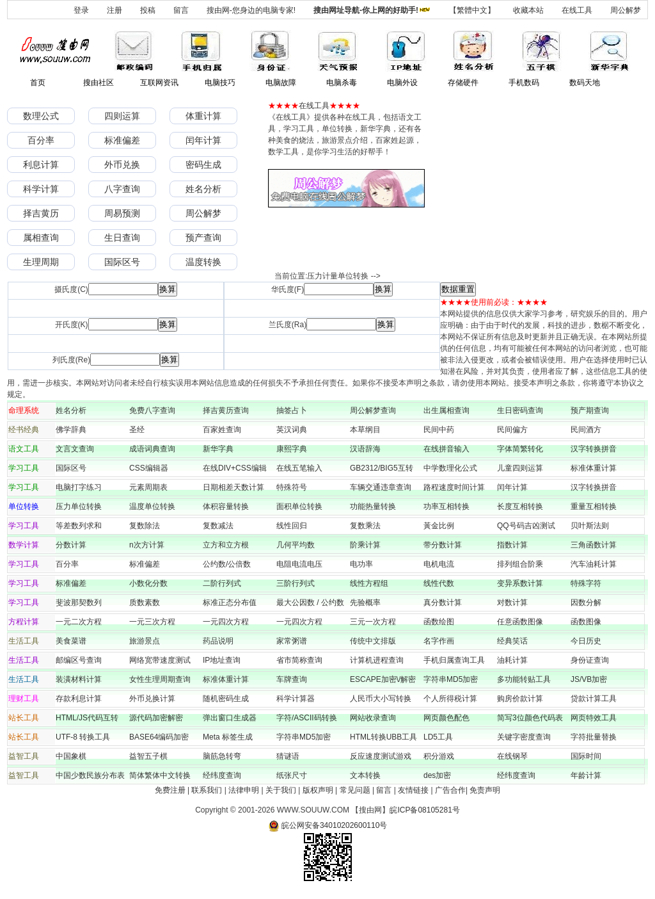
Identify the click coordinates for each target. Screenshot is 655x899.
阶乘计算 (365, 544)
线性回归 (291, 525)
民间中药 (438, 429)
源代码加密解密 (156, 717)
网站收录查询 (373, 717)
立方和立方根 (226, 544)
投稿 (147, 10)
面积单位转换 (299, 506)
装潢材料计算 (79, 679)
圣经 (137, 429)
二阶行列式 (222, 583)
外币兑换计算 (152, 698)
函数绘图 (438, 621)
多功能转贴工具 (524, 679)
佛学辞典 (71, 429)
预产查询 (203, 237)
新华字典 (218, 448)
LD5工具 (438, 737)
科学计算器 (295, 698)
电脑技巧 (220, 82)
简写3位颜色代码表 (530, 717)
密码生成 (203, 164)
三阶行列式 (295, 583)
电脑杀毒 (341, 82)
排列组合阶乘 (520, 564)
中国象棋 (71, 756)
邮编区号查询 (79, 660)
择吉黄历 (41, 213)
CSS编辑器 (148, 468)
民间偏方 (512, 429)
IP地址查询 (222, 660)
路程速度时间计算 (458, 487)
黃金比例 (438, 525)
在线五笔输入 (303, 468)
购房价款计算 (520, 698)
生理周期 (41, 262)
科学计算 (41, 189)
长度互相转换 (520, 506)
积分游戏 (438, 756)
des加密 (437, 775)
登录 (81, 10)
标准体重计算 (594, 468)
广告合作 (450, 790)
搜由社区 (98, 82)
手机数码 (524, 82)
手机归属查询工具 (454, 660)
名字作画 (438, 640)
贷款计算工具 (594, 698)
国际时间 (586, 756)
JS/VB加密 (589, 679)
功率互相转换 (446, 506)
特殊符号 (291, 487)
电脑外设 (402, 82)
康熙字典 (291, 448)
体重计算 (203, 116)
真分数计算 (442, 602)
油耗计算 (512, 660)
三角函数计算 (594, 544)
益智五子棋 (148, 756)
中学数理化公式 (450, 468)
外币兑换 (122, 164)
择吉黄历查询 (226, 410)
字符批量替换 (594, 737)
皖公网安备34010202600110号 (328, 825)
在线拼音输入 (446, 448)
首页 (37, 82)
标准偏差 (122, 140)
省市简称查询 (299, 660)
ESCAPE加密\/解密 (383, 679)
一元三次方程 (152, 621)
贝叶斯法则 (590, 525)
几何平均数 (295, 544)
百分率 (41, 140)
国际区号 (122, 262)
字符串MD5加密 (450, 679)
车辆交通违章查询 (380, 487)
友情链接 (413, 790)
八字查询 (122, 189)
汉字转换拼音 (594, 448)
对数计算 (512, 602)
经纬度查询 (222, 775)
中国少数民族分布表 (90, 775)
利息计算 (41, 164)
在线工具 (577, 10)
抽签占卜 (291, 410)
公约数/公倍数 (227, 564)
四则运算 (122, 116)
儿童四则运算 (520, 468)
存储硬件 (463, 82)
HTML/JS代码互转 (91, 717)
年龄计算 (586, 775)
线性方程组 (369, 583)
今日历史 (586, 640)
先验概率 (365, 602)
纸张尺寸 (291, 775)
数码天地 (584, 82)
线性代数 (438, 583)
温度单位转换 (152, 506)
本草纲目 (365, 429)
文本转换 (365, 775)
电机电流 (438, 564)
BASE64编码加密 (159, 737)
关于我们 (280, 790)
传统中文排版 (373, 640)
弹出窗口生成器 (229, 717)
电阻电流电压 (299, 564)
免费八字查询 (152, 410)
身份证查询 (590, 660)
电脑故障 (280, 82)
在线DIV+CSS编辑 (235, 468)
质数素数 (144, 602)
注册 (114, 10)
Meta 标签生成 (228, 737)
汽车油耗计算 (594, 564)
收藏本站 (528, 10)
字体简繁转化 (524, 448)
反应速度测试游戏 (380, 756)
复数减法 (218, 525)
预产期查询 (590, 410)
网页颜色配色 (446, 717)
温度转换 (203, 262)
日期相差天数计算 (233, 487)
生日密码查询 (520, 410)
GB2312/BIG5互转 (381, 468)
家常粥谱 (291, 640)
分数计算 (71, 544)
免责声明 (485, 790)
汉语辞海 (365, 448)
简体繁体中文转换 (160, 775)
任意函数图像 (520, 621)
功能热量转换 (373, 506)
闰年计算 (203, 140)
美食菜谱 (71, 640)
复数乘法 (365, 525)
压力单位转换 (79, 506)
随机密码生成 (226, 698)
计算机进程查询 (377, 660)
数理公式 (41, 116)
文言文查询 (75, 448)
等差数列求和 (79, 525)
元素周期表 (148, 487)
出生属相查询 (446, 410)
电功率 (361, 564)
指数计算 (512, 544)
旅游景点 (144, 640)
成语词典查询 (152, 448)
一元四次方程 (226, 621)
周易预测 (122, 213)
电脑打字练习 (79, 487)
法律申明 (243, 790)
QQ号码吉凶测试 (526, 525)
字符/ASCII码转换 (306, 717)
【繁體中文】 (472, 10)
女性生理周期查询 (160, 679)
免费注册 (170, 790)
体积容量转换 (226, 506)
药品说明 (218, 640)
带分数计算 (442, 544)
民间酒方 (586, 429)
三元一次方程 (373, 621)
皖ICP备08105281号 (424, 810)
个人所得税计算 (450, 698)
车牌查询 (291, 679)
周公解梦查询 (373, 410)
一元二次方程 (79, 621)
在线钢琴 (512, 756)
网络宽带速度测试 (160, 660)
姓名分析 (203, 189)
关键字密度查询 (524, 737)
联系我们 (206, 790)
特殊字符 (586, 583)
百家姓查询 (222, 429)
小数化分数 (148, 583)
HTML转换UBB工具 (383, 737)
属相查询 (41, 237)
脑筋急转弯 (222, 756)
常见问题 (355, 790)
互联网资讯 (159, 82)
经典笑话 (512, 640)
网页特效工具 (594, 717)
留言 (181, 10)
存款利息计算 (79, 698)
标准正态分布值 (229, 602)
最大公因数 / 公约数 (310, 602)
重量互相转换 (594, 506)
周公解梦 (625, 10)
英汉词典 (291, 429)
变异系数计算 (520, 583)
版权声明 (318, 790)
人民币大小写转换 (380, 698)
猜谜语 (287, 756)
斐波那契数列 (79, 602)
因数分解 (586, 602)
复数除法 (144, 525)
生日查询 (122, 237)
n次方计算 (146, 544)
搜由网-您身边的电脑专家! (251, 10)
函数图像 (586, 621)
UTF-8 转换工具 (83, 737)
